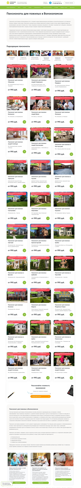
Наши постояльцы (47, 7)
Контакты (72, 7)
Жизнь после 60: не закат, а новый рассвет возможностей (17, 468)
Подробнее (17, 482)
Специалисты (37, 7)
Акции (30, 7)
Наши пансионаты (11, 7)
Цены (19, 7)
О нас (24, 7)
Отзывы (56, 7)
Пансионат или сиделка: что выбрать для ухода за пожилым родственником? (39, 469)
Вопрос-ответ (64, 7)
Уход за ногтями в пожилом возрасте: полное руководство (62, 468)
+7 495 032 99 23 (57, 3)
